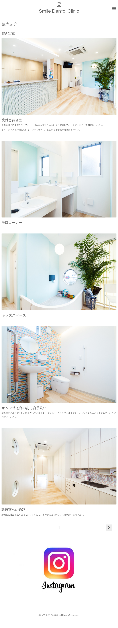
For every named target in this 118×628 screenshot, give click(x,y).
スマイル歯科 (52, 615)
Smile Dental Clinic (59, 11)
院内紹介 (10, 24)
